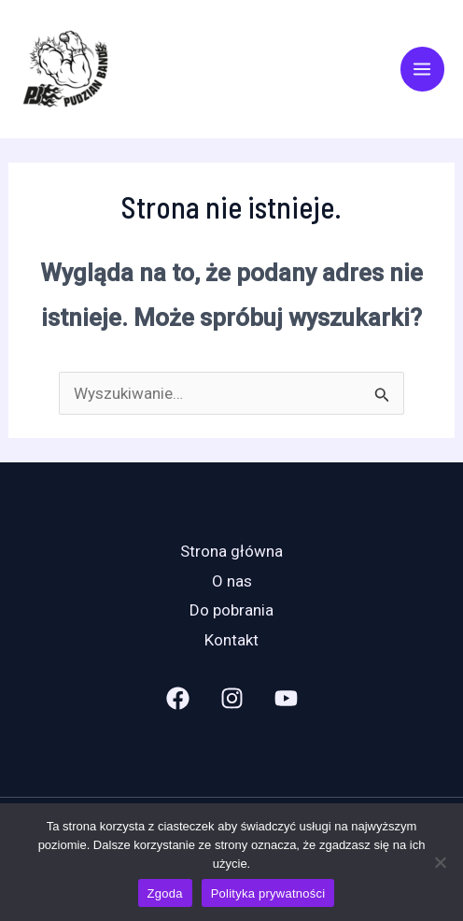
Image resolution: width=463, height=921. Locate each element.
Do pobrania (231, 610)
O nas (232, 581)
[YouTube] (286, 698)
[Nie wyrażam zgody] (439, 862)
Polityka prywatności (268, 893)
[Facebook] (177, 698)
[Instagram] (232, 698)
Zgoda (165, 893)
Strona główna (231, 551)
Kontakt (231, 640)
